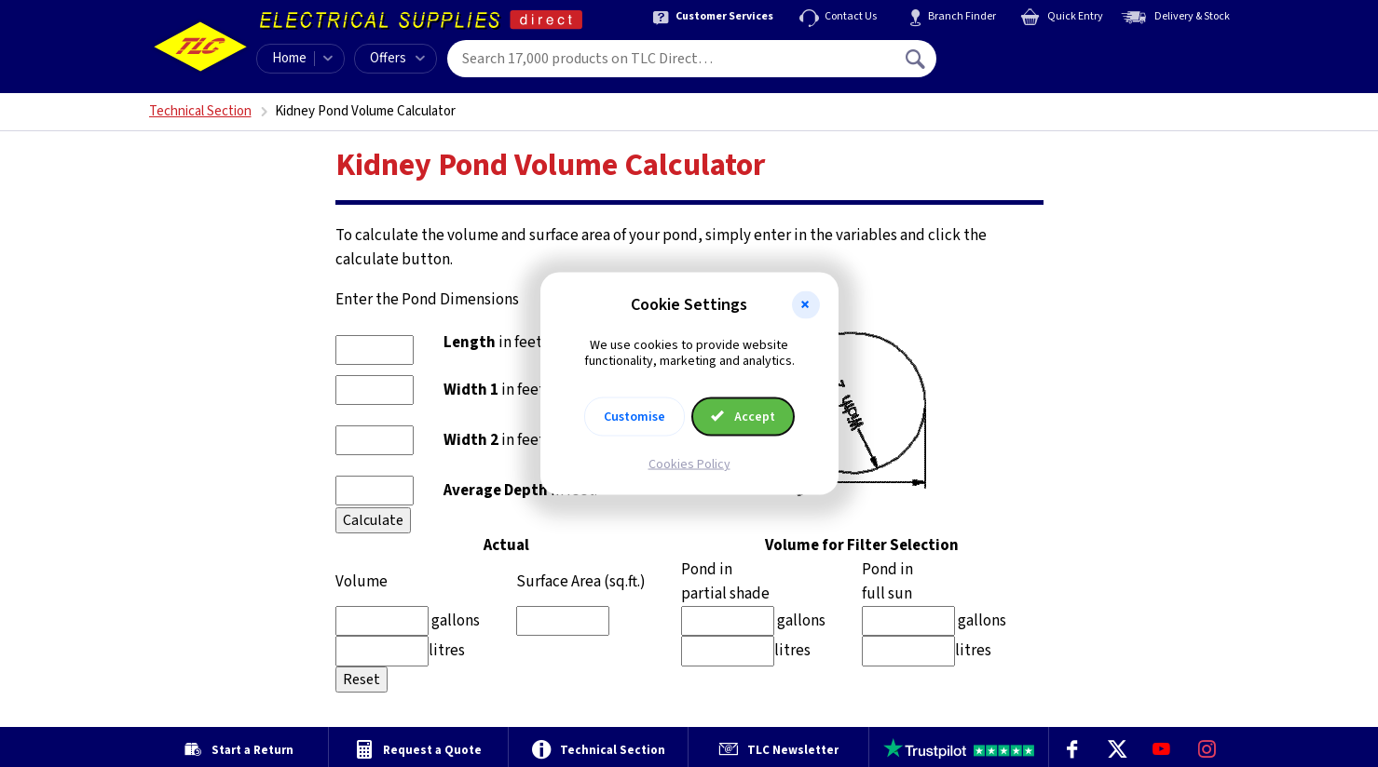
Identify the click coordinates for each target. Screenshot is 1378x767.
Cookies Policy (689, 463)
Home (289, 58)
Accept (743, 416)
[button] (806, 305)
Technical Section (200, 111)
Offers (397, 58)
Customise (634, 416)
